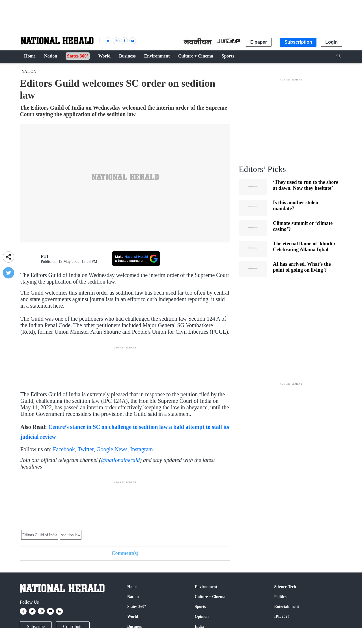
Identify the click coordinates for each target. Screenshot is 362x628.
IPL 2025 (281, 616)
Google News (111, 449)
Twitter (85, 449)
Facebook (64, 449)
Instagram (141, 449)
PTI (44, 256)
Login (331, 42)
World (132, 616)
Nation (28, 71)
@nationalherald (120, 460)
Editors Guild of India (39, 535)
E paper (258, 42)
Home (132, 587)
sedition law (70, 535)
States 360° (136, 606)
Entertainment (286, 606)
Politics (280, 597)
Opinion (202, 616)
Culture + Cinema (210, 597)
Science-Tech (285, 587)
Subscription (298, 42)
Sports (200, 606)
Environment (206, 587)
